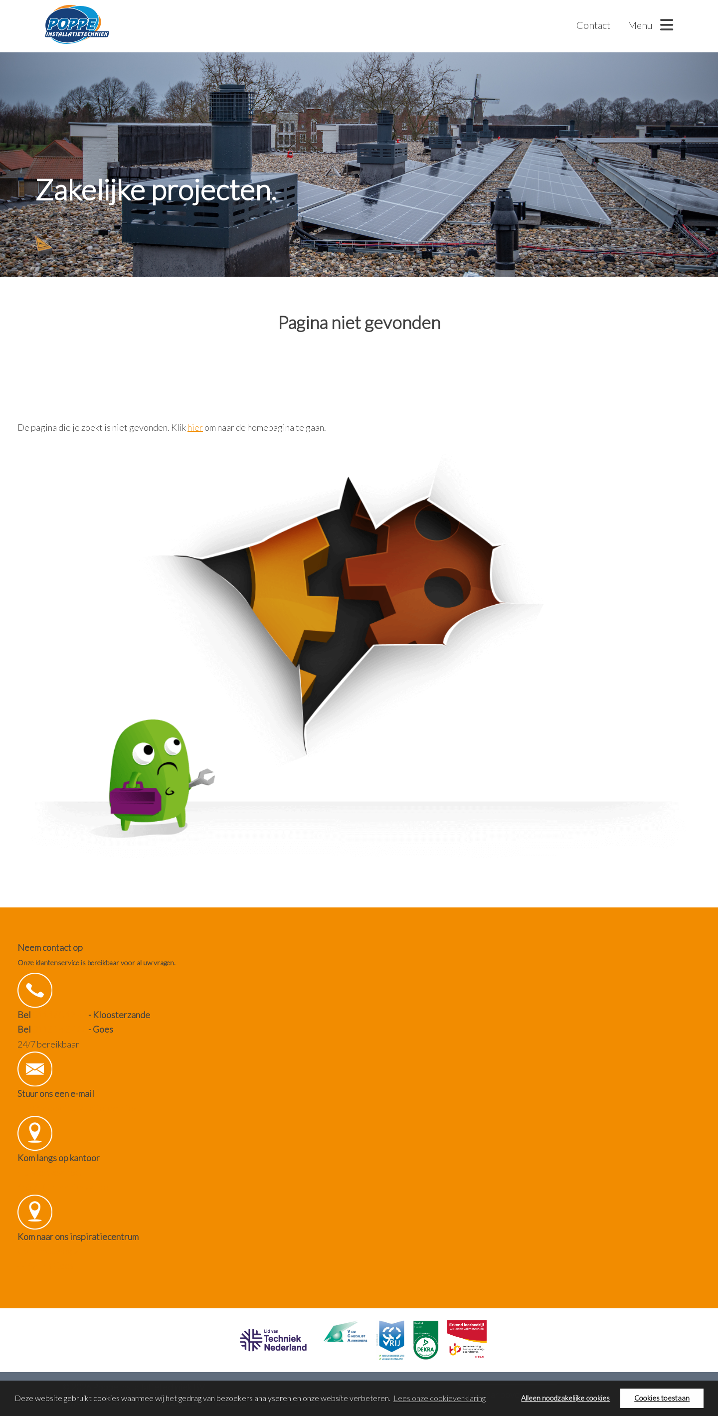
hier (195, 427)
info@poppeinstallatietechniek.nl (81, 1107)
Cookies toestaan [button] (662, 1398)
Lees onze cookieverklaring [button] (439, 1398)
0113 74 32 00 (59, 1029)
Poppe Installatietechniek (77, 25)
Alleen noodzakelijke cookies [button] (565, 1398)
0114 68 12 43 (59, 1014)
